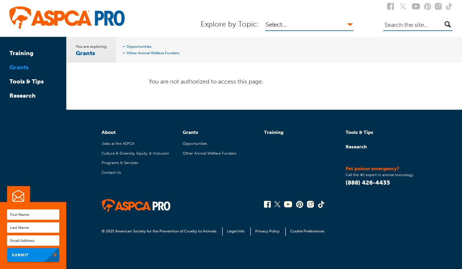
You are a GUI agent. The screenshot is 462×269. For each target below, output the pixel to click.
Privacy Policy (267, 231)
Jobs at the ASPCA (118, 143)
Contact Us (111, 172)
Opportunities (138, 47)
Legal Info (236, 231)
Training (21, 53)
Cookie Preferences (307, 231)
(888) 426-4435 (368, 182)
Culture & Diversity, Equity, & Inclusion (135, 153)
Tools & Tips (26, 81)
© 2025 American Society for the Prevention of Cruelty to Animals (159, 231)
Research (22, 95)
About (109, 132)
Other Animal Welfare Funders (152, 53)
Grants (19, 67)
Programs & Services (120, 162)
